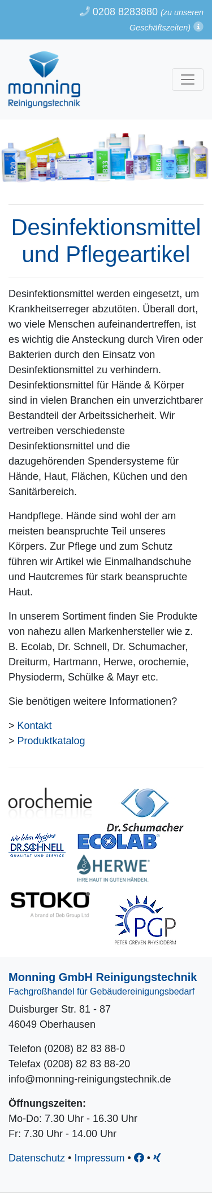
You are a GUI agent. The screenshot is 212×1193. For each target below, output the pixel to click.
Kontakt (35, 725)
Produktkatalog (51, 740)
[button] (198, 27)
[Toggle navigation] (188, 79)
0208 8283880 (119, 11)
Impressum (99, 1158)
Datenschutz (36, 1158)
